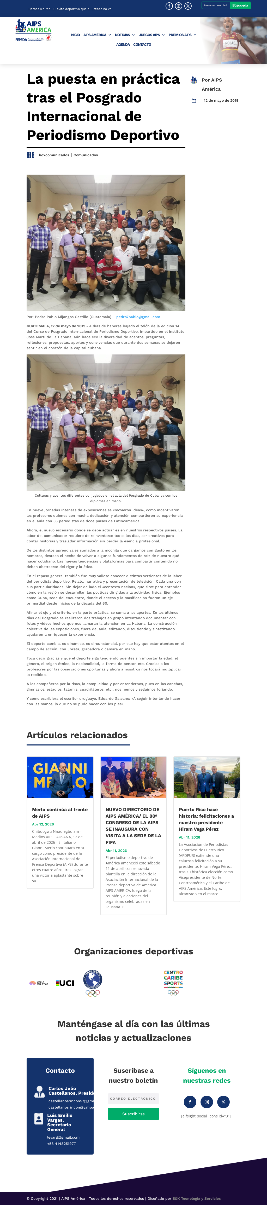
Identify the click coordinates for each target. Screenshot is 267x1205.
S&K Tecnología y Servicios (197, 1198)
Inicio (75, 35)
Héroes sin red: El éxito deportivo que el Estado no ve (69, 10)
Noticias (122, 35)
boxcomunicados (54, 155)
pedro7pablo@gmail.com (138, 317)
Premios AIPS (180, 35)
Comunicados (86, 155)
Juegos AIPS (149, 35)
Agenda (123, 45)
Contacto (142, 45)
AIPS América (94, 35)
